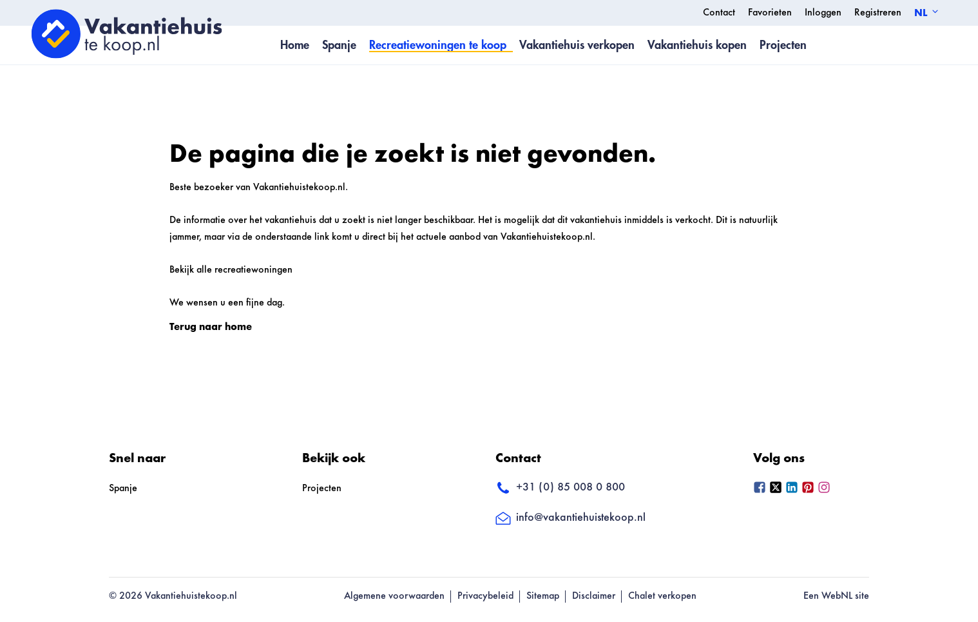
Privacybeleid (485, 596)
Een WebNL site (836, 596)
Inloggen (823, 13)
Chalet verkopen (662, 596)
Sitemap (542, 596)
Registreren (877, 13)
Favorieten (770, 13)
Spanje (339, 45)
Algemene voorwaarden (394, 596)
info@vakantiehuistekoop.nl (570, 518)
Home (294, 45)
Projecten (783, 45)
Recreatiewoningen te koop (437, 45)
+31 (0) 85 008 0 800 (560, 488)
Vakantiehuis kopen (697, 45)
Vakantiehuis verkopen (577, 45)
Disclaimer (593, 596)
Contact (719, 13)
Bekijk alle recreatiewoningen (230, 270)
